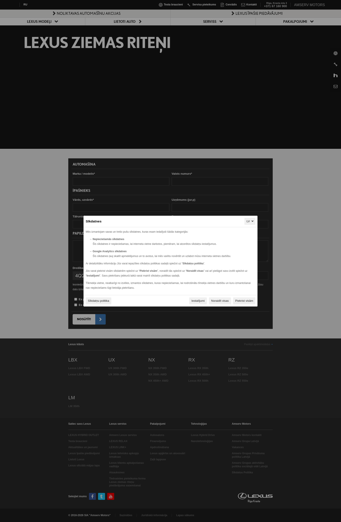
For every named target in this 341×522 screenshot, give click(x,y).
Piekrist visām (244, 300)
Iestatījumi (198, 300)
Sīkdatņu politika (98, 300)
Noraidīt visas (220, 300)
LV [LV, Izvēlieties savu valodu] (250, 221)
